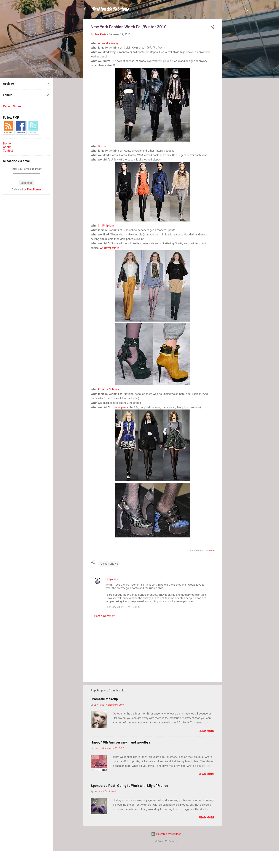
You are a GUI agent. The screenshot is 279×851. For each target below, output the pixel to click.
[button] (212, 27)
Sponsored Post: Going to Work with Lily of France (129, 786)
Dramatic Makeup (104, 699)
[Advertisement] (237, 75)
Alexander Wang (108, 43)
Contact (8, 150)
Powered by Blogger (166, 834)
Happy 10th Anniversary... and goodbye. (121, 742)
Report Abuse (12, 106)
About (7, 147)
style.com (210, 550)
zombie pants (119, 407)
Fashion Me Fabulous (110, 9)
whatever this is (109, 248)
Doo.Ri (102, 146)
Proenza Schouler (109, 389)
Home (7, 143)
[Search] (246, 10)
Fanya (109, 579)
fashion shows (109, 563)
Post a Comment (104, 616)
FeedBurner (34, 189)
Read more (206, 731)
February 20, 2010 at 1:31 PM (123, 607)
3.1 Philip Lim (106, 225)
